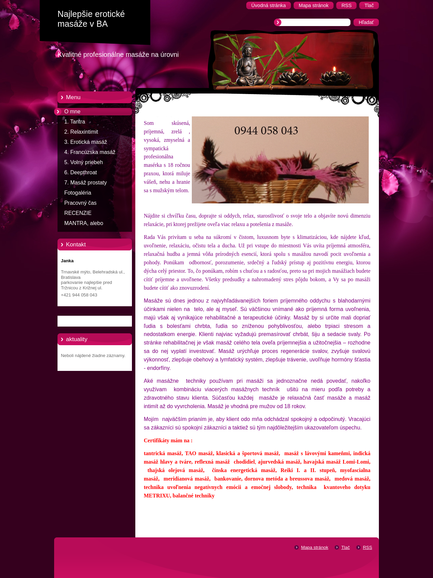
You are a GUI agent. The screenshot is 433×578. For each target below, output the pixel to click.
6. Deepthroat (80, 172)
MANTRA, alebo (83, 223)
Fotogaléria (77, 193)
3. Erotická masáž (85, 142)
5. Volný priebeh (83, 162)
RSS (367, 547)
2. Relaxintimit (81, 132)
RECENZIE (78, 213)
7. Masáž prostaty (85, 182)
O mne (72, 111)
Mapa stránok (314, 547)
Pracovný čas (80, 203)
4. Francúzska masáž (89, 152)
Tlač (345, 547)
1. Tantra (74, 122)
